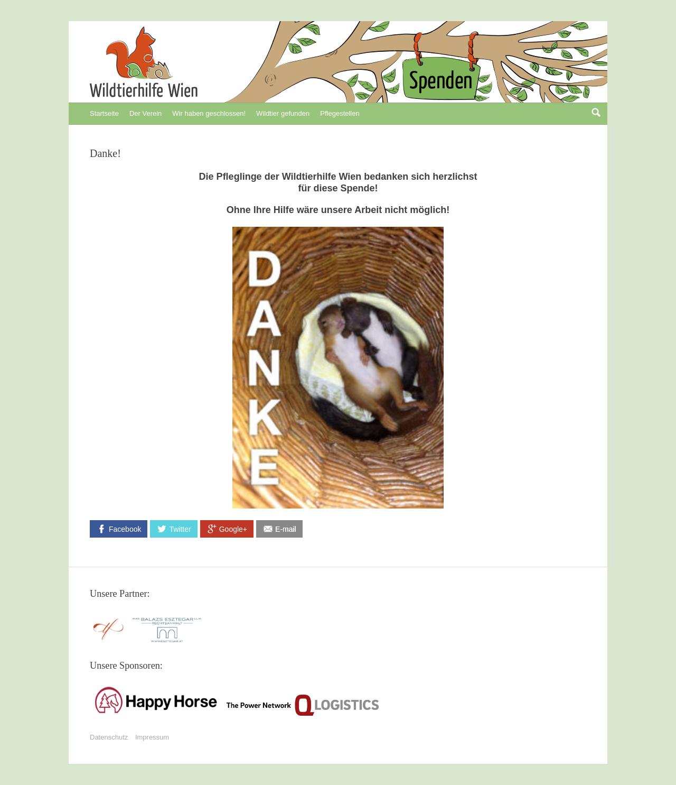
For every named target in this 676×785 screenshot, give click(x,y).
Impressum (152, 737)
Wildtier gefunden (282, 113)
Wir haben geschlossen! (209, 113)
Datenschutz (109, 737)
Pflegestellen (339, 113)
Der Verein (145, 113)
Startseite (104, 113)
